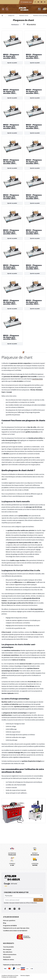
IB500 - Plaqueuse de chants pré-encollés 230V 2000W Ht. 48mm (12, 56)
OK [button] (38, 900)
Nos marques (7, 949)
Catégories (11, 15)
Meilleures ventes (8, 960)
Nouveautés (7, 957)
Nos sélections (7, 952)
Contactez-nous (26, 2)
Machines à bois (23, 15)
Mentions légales (25, 975)
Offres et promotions (9, 954)
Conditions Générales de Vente (10, 975)
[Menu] (3, 9)
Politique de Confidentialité (9, 977)
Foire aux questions (9, 920)
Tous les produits (8, 947)
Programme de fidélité (10, 926)
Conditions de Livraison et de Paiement (15, 931)
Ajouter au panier (12, 63)
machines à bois (37, 379)
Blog (4, 923)
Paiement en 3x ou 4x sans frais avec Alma (16, 928)
